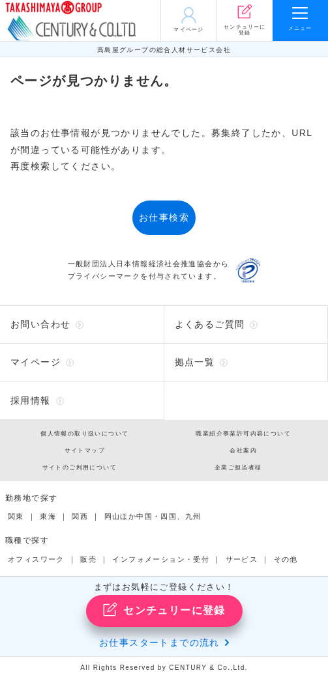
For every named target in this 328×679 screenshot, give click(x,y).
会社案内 (243, 450)
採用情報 (30, 400)
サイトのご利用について (79, 467)
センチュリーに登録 (164, 609)
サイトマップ (85, 450)
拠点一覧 (195, 362)
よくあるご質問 (210, 324)
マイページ (35, 362)
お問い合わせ (40, 324)
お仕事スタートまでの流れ (159, 642)
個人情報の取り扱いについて (84, 433)
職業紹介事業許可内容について (243, 433)
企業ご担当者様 (238, 467)
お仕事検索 (164, 217)
